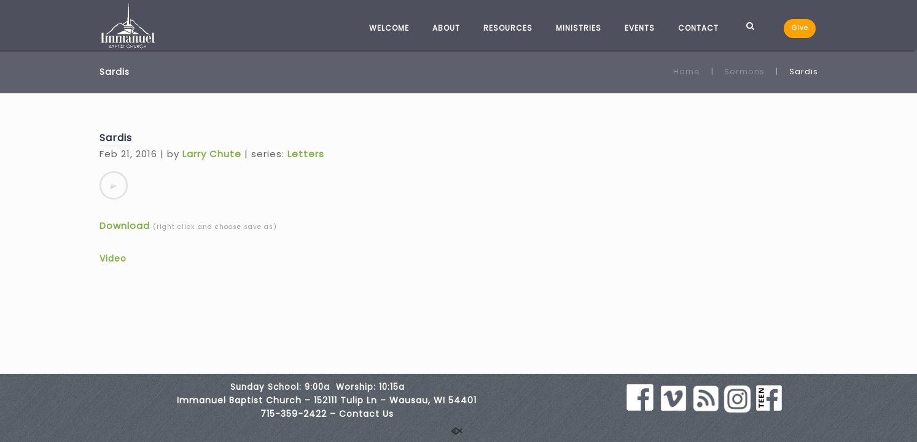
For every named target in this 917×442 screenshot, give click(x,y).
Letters (305, 153)
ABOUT (446, 28)
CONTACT (698, 28)
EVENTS (640, 28)
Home (686, 71)
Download (125, 225)
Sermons (744, 71)
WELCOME (389, 28)
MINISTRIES (578, 28)
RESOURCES (508, 28)
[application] (114, 185)
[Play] (114, 185)
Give (800, 28)
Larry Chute (211, 153)
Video (113, 258)
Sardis (116, 138)
